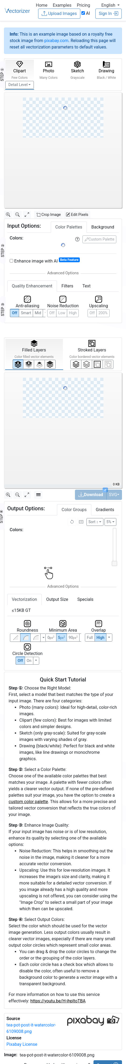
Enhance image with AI (45, 261)
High (73, 313)
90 (73, 637)
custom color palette (28, 801)
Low (61, 313)
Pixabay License (21, 1044)
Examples (62, 5)
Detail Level (17, 85)
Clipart (20, 70)
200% (102, 313)
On (29, 660)
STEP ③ (3, 309)
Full (90, 637)
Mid (38, 313)
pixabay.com (56, 40)
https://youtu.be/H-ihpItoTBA (58, 1000)
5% (108, 522)
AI (85, 13)
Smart (26, 313)
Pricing (83, 5)
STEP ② (3, 250)
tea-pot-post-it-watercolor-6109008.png (57, 1055)
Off (20, 660)
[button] (110, 5)
